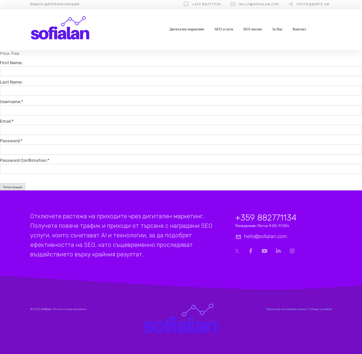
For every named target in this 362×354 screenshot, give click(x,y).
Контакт (299, 29)
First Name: (11, 62)
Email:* (7, 121)
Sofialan (46, 309)
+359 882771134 (206, 4)
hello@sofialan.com (259, 4)
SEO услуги (224, 29)
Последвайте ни (313, 4)
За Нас (277, 29)
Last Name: (11, 82)
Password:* (11, 140)
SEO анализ (252, 29)
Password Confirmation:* (25, 160)
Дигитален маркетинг (186, 29)
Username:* (11, 101)
